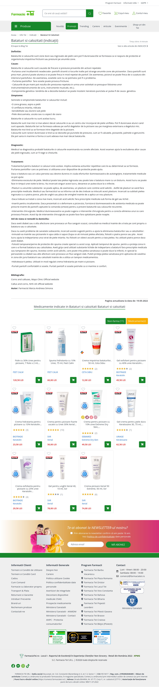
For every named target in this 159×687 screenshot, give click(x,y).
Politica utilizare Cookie (58, 578)
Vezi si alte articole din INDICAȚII (133, 46)
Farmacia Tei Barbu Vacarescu (92, 572)
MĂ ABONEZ (118, 544)
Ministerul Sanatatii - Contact (61, 615)
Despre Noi (52, 570)
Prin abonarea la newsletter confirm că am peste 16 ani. (102, 533)
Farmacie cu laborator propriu (26, 586)
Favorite (105, 13)
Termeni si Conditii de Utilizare (26, 570)
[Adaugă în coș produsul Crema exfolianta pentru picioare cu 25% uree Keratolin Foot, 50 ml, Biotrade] (39, 508)
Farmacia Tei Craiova (93, 619)
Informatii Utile (130, 3)
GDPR (143, 3)
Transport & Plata (20, 590)
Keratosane (121, 439)
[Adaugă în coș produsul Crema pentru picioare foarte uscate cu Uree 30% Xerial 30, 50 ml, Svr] (73, 444)
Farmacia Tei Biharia (93, 598)
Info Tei (23, 35)
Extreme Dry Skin (90, 439)
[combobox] (64, 13)
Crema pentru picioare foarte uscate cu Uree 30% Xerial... (62, 423)
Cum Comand (18, 582)
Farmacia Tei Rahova (93, 594)
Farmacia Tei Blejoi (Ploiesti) (96, 623)
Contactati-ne (18, 611)
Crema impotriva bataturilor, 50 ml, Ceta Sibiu (96, 361)
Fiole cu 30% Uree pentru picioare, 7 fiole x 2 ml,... (28, 361)
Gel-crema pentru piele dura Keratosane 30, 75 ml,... (131, 423)
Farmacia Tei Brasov (93, 615)
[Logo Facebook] (13, 666)
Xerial (50, 439)
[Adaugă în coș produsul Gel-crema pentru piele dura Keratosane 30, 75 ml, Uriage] (142, 444)
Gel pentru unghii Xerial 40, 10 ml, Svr (62, 487)
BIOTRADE (121, 372)
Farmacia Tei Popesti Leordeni (93, 605)
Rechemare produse (21, 607)
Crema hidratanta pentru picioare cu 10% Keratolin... (28, 423)
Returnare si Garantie (22, 594)
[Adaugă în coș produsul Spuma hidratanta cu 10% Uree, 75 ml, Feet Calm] (73, 380)
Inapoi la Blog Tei (19, 46)
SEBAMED (86, 436)
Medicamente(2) (137, 321)
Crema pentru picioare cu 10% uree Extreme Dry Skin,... (97, 424)
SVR (49, 436)
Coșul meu (121, 12)
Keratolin (120, 375)
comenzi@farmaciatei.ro (132, 576)
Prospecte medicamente (58, 603)
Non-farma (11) (115, 321)
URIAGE (120, 436)
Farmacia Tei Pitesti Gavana (96, 611)
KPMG (137, 655)
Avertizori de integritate (58, 590)
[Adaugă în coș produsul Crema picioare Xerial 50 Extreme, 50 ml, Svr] (108, 508)
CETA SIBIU (87, 372)
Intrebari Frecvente (21, 598)
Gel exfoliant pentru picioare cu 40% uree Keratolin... (131, 361)
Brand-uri (16, 603)
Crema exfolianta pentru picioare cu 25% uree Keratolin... (27, 489)
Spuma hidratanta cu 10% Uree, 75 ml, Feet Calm (62, 361)
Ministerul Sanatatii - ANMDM (61, 611)
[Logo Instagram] (23, 666)
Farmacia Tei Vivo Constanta (97, 590)
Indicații (33, 35)
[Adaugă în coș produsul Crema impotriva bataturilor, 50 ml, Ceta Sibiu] (108, 380)
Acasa (13, 35)
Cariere (50, 574)
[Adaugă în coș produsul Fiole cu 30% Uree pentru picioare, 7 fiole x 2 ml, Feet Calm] (39, 380)
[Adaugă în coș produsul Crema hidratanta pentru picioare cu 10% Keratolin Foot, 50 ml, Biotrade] (39, 444)
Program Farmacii (113, 3)
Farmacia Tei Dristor (93, 582)
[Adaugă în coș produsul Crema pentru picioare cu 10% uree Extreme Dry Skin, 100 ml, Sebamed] (108, 444)
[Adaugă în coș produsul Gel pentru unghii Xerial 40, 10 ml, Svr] (73, 508)
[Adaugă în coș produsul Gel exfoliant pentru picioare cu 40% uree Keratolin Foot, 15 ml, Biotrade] (142, 380)
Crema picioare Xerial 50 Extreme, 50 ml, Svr (96, 487)
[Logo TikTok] (27, 666)
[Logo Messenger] (18, 666)
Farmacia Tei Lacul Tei (93, 586)
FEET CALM (18, 372)
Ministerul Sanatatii (56, 607)
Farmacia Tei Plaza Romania (96, 578)
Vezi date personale (106, 536)
